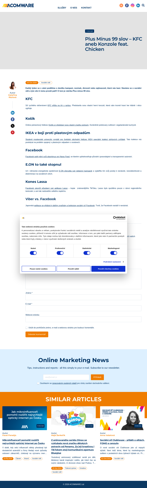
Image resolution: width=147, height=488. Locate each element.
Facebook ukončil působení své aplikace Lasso (46, 188)
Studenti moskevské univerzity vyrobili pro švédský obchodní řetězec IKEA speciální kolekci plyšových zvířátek (75, 139)
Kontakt (86, 6)
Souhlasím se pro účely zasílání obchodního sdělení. (75, 383)
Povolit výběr (73, 269)
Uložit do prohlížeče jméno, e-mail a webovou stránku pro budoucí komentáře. (61, 328)
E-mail (28, 304)
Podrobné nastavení (112, 262)
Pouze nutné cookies (39, 269)
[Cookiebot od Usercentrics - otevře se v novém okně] (114, 218)
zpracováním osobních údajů (64, 383)
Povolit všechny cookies (108, 269)
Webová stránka (32, 315)
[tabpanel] (24, 434)
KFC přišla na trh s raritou (59, 105)
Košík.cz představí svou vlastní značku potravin (69, 125)
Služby (62, 6)
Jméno (29, 293)
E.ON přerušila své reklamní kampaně (75, 171)
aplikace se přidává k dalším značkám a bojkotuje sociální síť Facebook (64, 206)
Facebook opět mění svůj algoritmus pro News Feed (47, 157)
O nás (73, 6)
